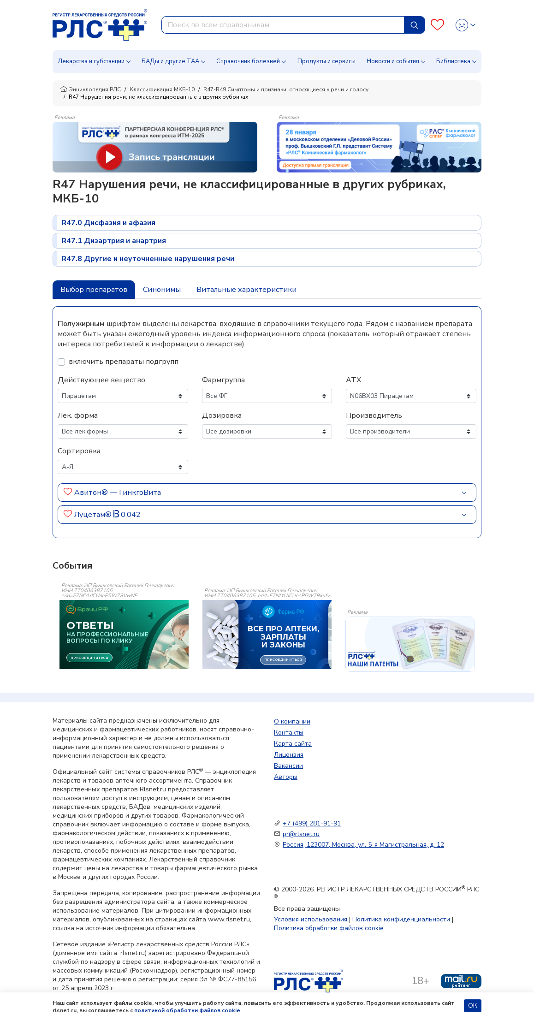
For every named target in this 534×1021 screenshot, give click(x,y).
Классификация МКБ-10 (162, 89)
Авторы (285, 776)
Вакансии (288, 765)
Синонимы (162, 290)
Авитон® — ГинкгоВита (117, 492)
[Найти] (414, 25)
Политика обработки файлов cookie (329, 928)
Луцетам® (93, 515)
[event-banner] (410, 644)
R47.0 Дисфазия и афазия (108, 223)
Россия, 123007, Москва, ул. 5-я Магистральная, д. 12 (363, 844)
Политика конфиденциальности (401, 919)
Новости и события (393, 61)
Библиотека (453, 61)
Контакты (288, 732)
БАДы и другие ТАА (170, 61)
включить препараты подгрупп (123, 361)
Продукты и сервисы (326, 61)
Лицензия (288, 754)
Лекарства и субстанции (91, 61)
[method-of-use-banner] (155, 147)
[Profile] (465, 25)
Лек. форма (78, 415)
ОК (472, 1005)
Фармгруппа (223, 380)
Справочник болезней (248, 61)
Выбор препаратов (93, 290)
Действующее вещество (101, 380)
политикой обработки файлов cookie (187, 1010)
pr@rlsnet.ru (301, 834)
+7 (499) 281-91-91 (312, 823)
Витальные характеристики (246, 290)
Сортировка (79, 451)
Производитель (374, 415)
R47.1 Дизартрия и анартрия (113, 241)
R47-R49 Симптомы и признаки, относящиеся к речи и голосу (285, 89)
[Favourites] (437, 25)
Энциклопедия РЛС (90, 89)
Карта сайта (293, 743)
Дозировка (222, 415)
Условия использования (310, 919)
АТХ (353, 380)
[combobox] (282, 25)
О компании (292, 721)
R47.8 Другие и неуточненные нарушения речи (147, 259)
